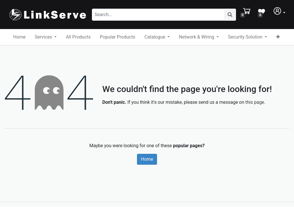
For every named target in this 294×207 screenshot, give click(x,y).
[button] (278, 37)
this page (254, 102)
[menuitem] (19, 37)
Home (147, 159)
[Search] (230, 15)
